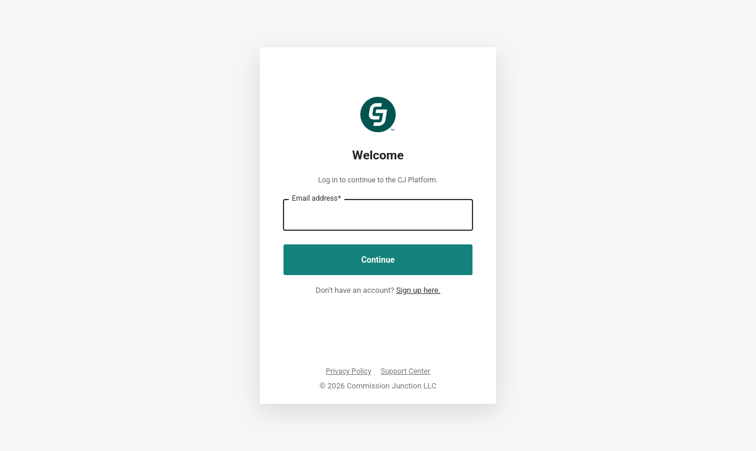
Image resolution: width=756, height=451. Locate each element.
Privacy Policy (349, 371)
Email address (316, 198)
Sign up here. (418, 290)
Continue (378, 259)
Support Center (406, 371)
